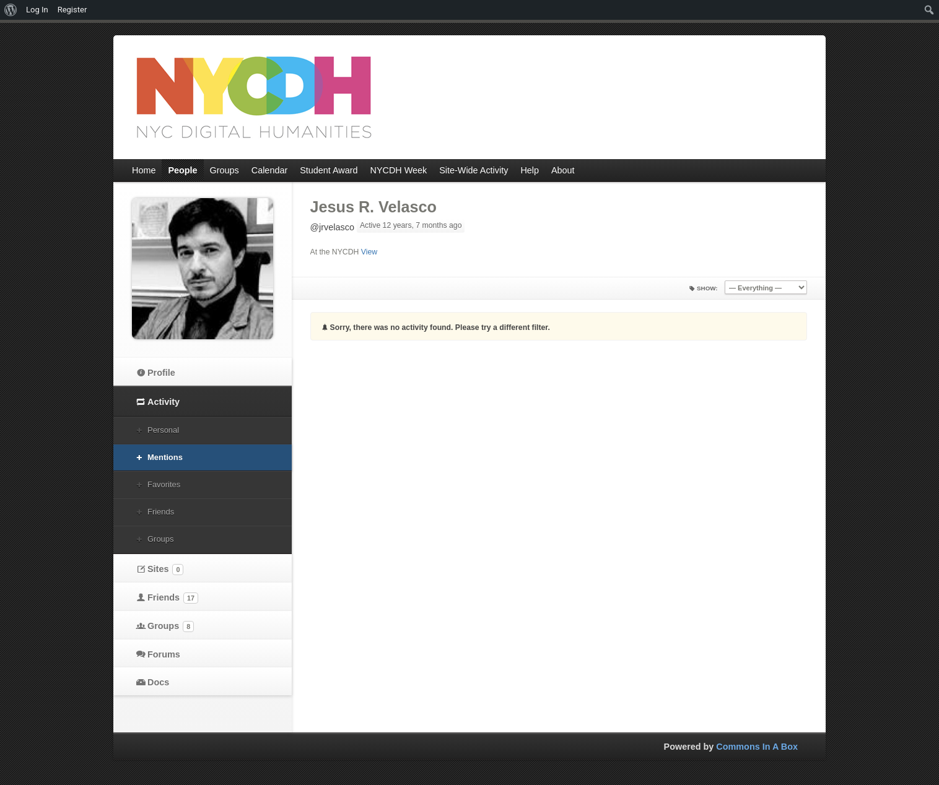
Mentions (165, 457)
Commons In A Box (757, 747)
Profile (161, 373)
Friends (160, 511)
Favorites (163, 484)
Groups (160, 539)
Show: (707, 288)
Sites (165, 569)
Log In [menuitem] (37, 9)
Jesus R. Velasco (373, 206)
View (369, 252)
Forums (163, 654)
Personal (163, 430)
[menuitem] (11, 10)
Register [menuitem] (72, 9)
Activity (163, 402)
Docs (158, 682)
